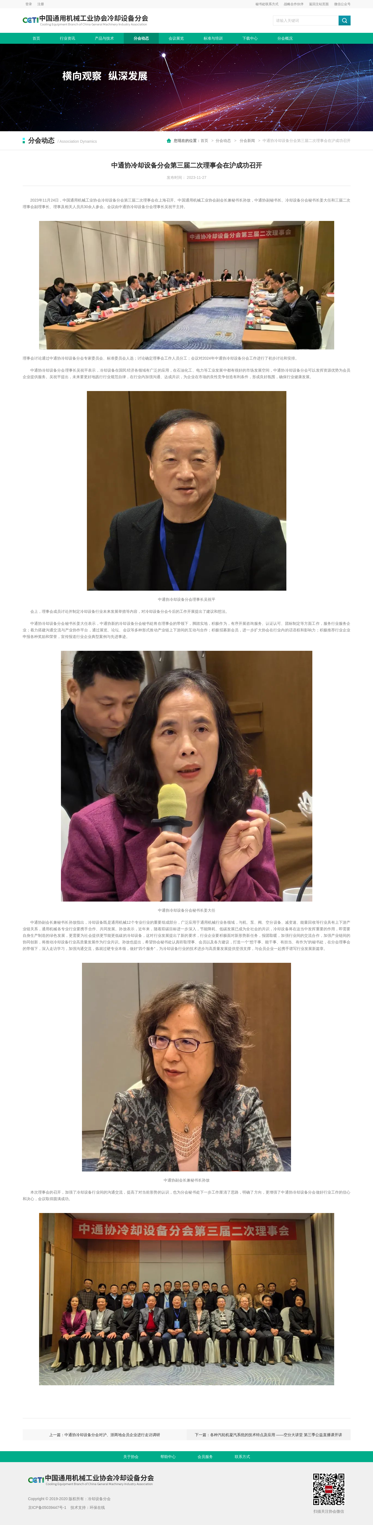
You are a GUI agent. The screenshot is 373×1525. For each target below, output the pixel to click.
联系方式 (242, 1456)
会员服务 (205, 1456)
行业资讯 (67, 38)
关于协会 (131, 1456)
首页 (36, 38)
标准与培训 (213, 38)
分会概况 (285, 38)
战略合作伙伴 (294, 4)
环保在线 (97, 1507)
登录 (28, 4)
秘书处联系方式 (266, 4)
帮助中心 (168, 1456)
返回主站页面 (319, 4)
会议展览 (176, 38)
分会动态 (141, 38)
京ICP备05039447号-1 (47, 1507)
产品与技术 (104, 38)
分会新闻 (247, 140)
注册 (40, 4)
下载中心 (250, 38)
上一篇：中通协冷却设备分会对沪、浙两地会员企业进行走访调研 (104, 1435)
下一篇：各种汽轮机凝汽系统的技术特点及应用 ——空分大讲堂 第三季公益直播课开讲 (268, 1435)
